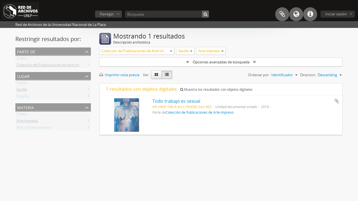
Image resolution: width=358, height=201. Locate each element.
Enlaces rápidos (310, 14)
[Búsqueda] (167, 14)
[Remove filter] (171, 51)
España (23, 97)
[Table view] (166, 75)
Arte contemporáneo (34, 128)
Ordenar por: (259, 74)
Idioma (296, 14)
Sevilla (22, 90)
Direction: (308, 74)
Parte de (26, 51)
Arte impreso (27, 121)
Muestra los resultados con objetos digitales (216, 89)
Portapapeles (282, 14)
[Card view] (156, 75)
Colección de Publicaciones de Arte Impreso (53, 65)
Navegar (107, 13)
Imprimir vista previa (119, 74)
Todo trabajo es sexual (176, 101)
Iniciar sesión (336, 13)
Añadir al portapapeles (337, 101)
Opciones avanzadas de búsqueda (221, 61)
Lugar (23, 76)
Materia (25, 107)
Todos (22, 59)
